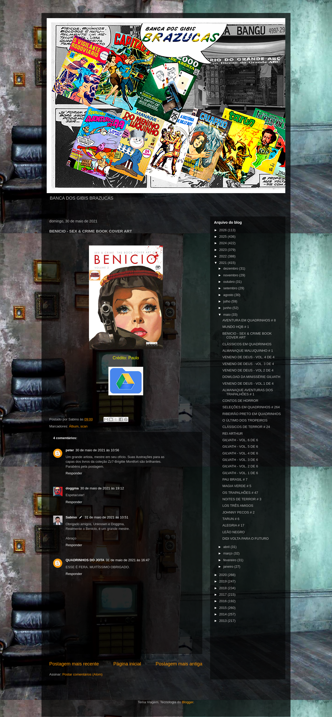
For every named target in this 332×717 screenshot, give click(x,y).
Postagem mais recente (74, 663)
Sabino (71, 517)
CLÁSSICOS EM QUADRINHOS (246, 344)
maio (227, 315)
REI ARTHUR (232, 433)
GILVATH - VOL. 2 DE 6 (240, 466)
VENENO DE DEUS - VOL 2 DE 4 (247, 370)
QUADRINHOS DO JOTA (85, 560)
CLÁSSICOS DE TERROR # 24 (246, 427)
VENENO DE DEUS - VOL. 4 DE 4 (248, 357)
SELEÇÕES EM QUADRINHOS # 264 (251, 407)
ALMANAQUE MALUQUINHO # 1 (247, 351)
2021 (223, 263)
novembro (231, 275)
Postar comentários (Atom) (83, 674)
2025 (223, 236)
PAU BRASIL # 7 (234, 479)
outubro (229, 282)
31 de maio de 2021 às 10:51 (106, 517)
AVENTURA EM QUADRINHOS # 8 (249, 320)
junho (227, 308)
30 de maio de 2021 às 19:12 (102, 488)
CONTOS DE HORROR (240, 401)
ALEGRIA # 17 (233, 525)
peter (70, 450)
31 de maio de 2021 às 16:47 (127, 560)
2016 (223, 601)
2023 (223, 250)
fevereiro (230, 560)
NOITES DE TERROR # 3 (241, 499)
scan (83, 426)
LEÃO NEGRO (233, 532)
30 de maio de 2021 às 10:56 (97, 450)
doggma (72, 488)
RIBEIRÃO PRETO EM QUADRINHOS (251, 414)
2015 (223, 608)
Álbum (74, 426)
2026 (223, 230)
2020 (223, 575)
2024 (223, 243)
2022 (223, 256)
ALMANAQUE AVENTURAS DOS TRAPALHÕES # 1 (247, 392)
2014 (223, 614)
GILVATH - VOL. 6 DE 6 (240, 440)
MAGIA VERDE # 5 (236, 486)
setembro (230, 288)
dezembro (231, 268)
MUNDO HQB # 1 (235, 327)
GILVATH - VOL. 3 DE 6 (240, 460)
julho (227, 301)
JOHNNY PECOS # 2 (238, 512)
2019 (223, 581)
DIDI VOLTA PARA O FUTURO (245, 538)
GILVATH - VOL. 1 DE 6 (240, 473)
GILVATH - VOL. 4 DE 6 (240, 453)
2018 (223, 588)
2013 (223, 621)
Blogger (187, 702)
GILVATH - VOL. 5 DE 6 (240, 446)
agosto (228, 295)
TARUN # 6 (230, 519)
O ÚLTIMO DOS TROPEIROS (244, 420)
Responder (74, 473)
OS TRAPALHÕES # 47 (240, 493)
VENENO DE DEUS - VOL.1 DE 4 (247, 383)
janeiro (228, 566)
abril (227, 547)
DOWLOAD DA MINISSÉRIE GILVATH (251, 377)
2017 (223, 594)
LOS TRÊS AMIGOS (237, 506)
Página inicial (127, 663)
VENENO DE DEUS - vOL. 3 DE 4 (248, 364)
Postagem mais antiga (179, 663)
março (228, 553)
